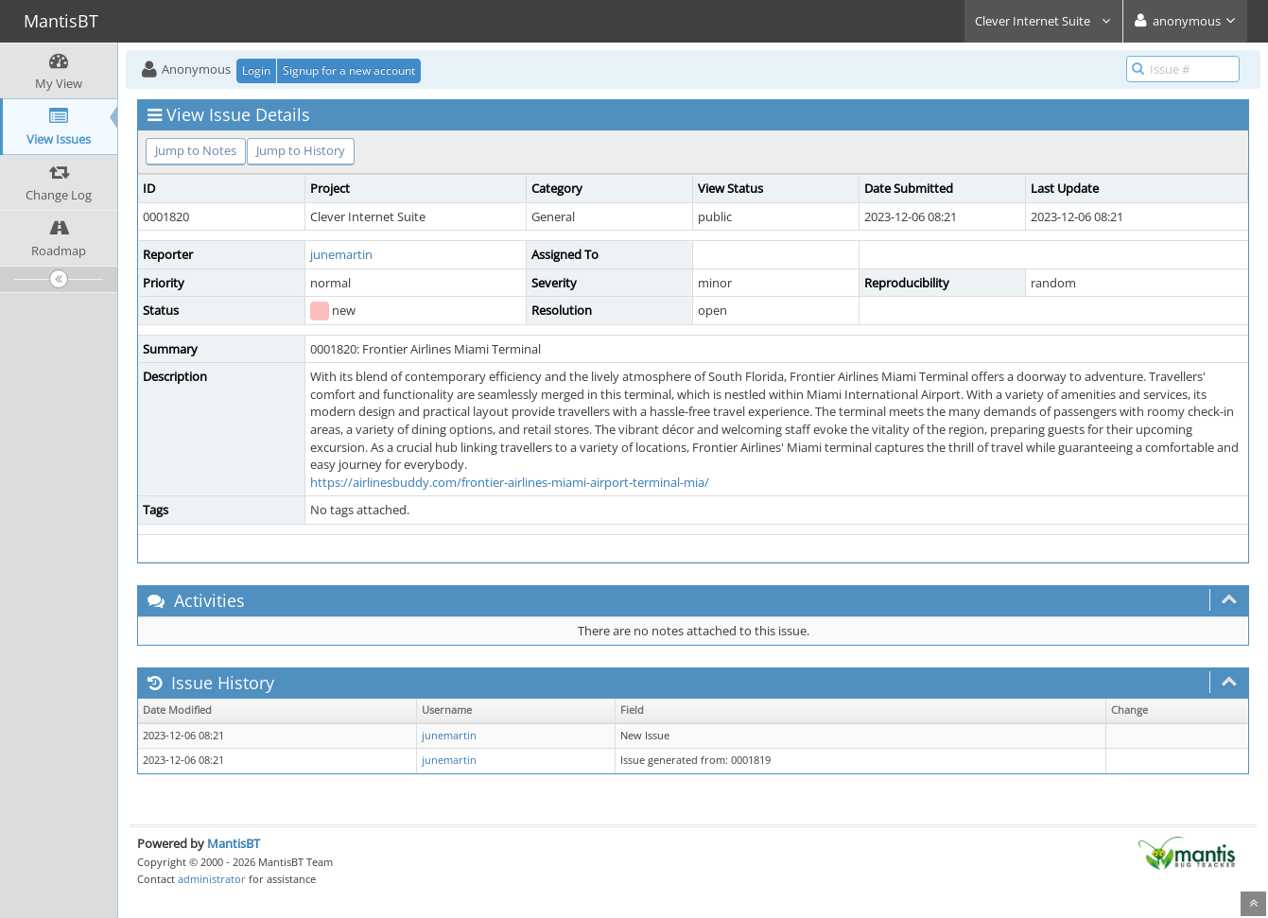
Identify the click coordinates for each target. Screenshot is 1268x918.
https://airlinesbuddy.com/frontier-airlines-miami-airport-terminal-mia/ (509, 482)
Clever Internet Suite (1043, 20)
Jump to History (300, 150)
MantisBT (233, 843)
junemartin (341, 254)
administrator (212, 879)
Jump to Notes (195, 150)
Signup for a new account (349, 70)
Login (256, 70)
